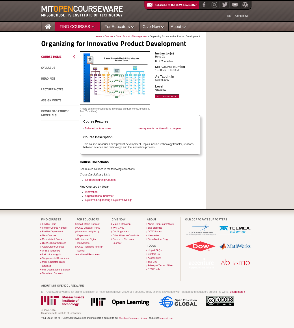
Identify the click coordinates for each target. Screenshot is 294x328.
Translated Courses (52, 273)
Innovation (91, 192)
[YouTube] (234, 7)
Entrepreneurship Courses (100, 179)
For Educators (117, 26)
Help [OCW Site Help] (228, 15)
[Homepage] (48, 26)
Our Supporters (121, 231)
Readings (48, 78)
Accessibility (154, 258)
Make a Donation (122, 224)
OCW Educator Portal (88, 227)
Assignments (51, 100)
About (176, 26)
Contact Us (241, 15)
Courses (108, 36)
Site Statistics (155, 227)
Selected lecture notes (98, 128)
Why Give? (118, 227)
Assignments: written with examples (160, 128)
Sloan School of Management (131, 36)
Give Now (151, 26)
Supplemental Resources (55, 258)
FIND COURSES (75, 26)
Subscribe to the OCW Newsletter (171, 5)
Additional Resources (88, 254)
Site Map (152, 261)
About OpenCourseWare (161, 224)
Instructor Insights (51, 254)
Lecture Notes (52, 89)
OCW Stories (155, 231)
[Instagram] (214, 7)
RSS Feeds (154, 269)
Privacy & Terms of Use (160, 265)
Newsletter (153, 235)
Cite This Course (167, 96)
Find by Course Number (54, 227)
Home (98, 36)
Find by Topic (49, 224)
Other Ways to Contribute (126, 235)
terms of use (166, 318)
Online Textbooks (51, 250)
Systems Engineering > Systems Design (108, 199)
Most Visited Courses (53, 239)
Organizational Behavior (99, 196)
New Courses (49, 235)
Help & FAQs (155, 250)
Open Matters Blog (158, 239)
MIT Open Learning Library (56, 269)
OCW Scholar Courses (54, 243)
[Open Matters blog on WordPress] (245, 7)
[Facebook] (203, 7)
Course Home (51, 57)
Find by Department (52, 231)
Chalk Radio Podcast (88, 224)
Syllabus (48, 68)
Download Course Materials (55, 113)
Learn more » (238, 291)
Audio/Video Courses (53, 246)
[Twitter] (224, 7)
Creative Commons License (133, 318)
